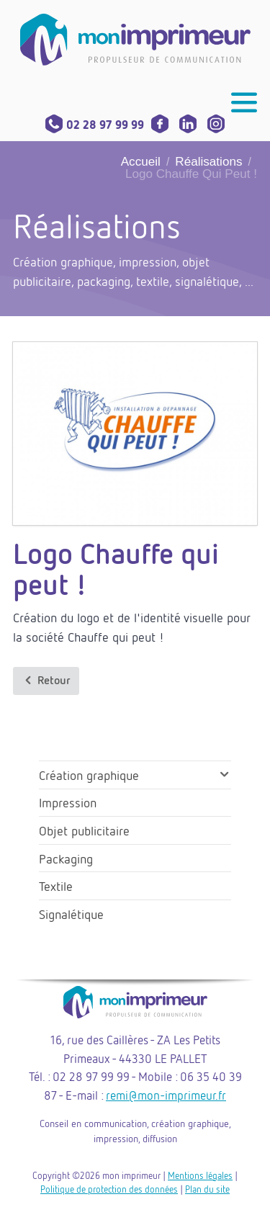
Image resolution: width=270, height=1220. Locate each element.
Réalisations (208, 162)
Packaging (66, 858)
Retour (46, 680)
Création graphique (89, 775)
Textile (56, 886)
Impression (67, 802)
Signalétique (71, 914)
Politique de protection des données (109, 1189)
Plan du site (207, 1189)
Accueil (141, 162)
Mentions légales (200, 1175)
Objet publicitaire (84, 830)
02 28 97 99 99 (94, 124)
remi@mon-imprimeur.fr (166, 1095)
